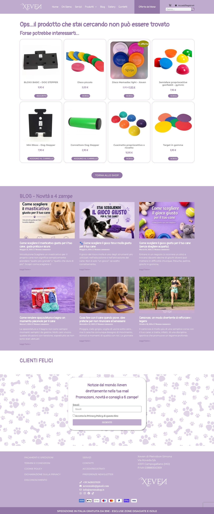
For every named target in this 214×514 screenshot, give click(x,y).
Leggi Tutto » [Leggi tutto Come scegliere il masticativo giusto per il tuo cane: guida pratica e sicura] (25, 269)
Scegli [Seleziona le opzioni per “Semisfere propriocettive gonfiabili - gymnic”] (173, 96)
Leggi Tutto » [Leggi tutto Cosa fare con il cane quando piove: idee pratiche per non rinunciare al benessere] (84, 340)
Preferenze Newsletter (98, 474)
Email (76, 404)
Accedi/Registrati (186, 5)
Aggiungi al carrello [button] (42, 158)
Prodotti (91, 6)
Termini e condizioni (37, 463)
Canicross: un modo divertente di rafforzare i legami (165, 319)
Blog (102, 6)
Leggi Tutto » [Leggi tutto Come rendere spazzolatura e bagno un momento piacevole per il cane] (25, 344)
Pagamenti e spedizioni (38, 457)
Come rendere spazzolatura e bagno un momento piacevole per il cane (42, 319)
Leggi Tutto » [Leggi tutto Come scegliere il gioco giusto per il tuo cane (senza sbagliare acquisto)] (144, 269)
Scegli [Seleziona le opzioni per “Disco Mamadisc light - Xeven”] (129, 96)
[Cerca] (192, 9)
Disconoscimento (35, 480)
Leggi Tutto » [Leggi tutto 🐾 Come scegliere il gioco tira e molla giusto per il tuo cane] (84, 269)
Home (55, 6)
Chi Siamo (66, 6)
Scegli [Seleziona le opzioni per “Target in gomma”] (173, 158)
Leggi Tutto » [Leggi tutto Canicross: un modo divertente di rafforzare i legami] (144, 340)
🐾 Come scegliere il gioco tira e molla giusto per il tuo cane (105, 244)
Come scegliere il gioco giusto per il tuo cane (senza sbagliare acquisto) (165, 244)
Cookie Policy (33, 468)
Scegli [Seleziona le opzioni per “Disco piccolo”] (85, 96)
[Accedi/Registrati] (176, 5)
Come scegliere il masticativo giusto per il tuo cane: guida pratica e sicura (46, 244)
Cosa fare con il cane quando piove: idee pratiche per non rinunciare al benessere (102, 319)
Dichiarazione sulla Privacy (42, 474)
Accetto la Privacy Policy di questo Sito (96, 415)
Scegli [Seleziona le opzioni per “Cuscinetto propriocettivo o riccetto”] (129, 158)
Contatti (122, 6)
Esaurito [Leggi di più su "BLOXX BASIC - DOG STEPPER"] (42, 96)
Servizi (78, 6)
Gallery (111, 6)
